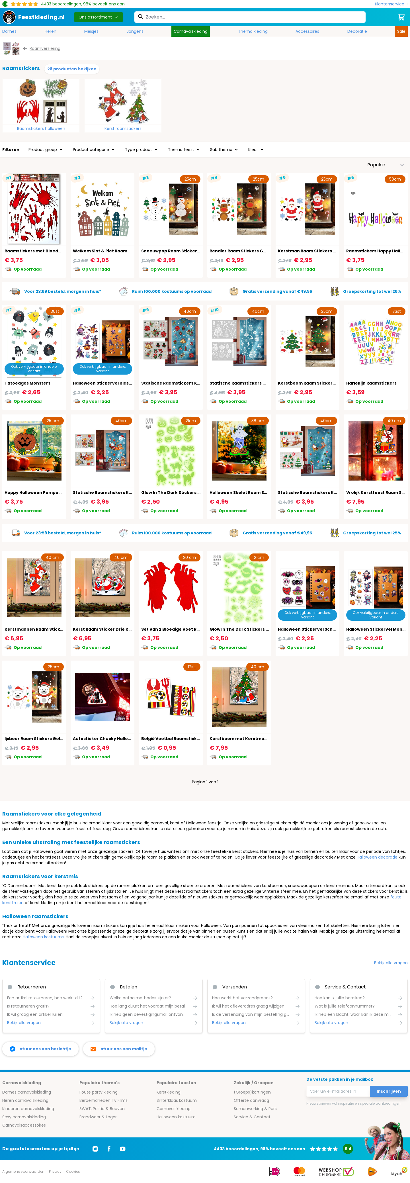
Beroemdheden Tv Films (103, 1100)
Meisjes (91, 31)
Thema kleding (253, 31)
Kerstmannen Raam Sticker (35, 629)
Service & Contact (252, 1117)
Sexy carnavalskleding (24, 1117)
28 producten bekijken (72, 69)
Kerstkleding (169, 1092)
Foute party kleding (98, 1092)
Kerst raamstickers (123, 128)
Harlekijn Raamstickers (371, 383)
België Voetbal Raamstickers (172, 738)
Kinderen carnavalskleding (28, 1109)
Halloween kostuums (43, 937)
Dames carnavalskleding (26, 1092)
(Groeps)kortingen (252, 1092)
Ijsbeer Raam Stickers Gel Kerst (39, 738)
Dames (9, 31)
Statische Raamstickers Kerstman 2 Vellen (324, 492)
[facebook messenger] (40, 1049)
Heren (50, 31)
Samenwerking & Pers (255, 1109)
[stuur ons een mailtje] (119, 1049)
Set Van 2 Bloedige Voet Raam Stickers (183, 629)
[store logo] (33, 17)
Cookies (73, 1171)
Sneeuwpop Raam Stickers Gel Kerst (180, 251)
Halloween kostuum (176, 1117)
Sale (401, 31)
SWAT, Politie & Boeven (102, 1109)
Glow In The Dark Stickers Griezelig (247, 629)
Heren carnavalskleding (25, 1100)
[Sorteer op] (386, 165)
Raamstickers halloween (41, 128)
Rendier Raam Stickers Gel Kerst (245, 251)
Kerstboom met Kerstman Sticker (247, 738)
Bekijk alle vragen (391, 963)
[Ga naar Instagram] (95, 1149)
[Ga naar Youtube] (123, 1149)
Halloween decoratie (377, 857)
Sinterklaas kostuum (177, 1100)
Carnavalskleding (191, 31)
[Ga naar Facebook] (109, 1149)
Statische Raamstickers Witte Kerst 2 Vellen (258, 383)
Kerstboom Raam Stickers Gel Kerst (317, 383)
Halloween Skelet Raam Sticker (243, 492)
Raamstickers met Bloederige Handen (46, 251)
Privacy (55, 1171)
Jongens (135, 31)
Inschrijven (389, 1091)
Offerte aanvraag (251, 1100)
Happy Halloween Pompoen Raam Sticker (49, 492)
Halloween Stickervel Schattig (310, 629)
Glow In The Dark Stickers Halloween (180, 492)
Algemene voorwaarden (23, 1171)
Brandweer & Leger (98, 1117)
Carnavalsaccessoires (24, 1125)
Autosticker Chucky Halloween (106, 738)
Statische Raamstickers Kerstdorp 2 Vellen (119, 492)
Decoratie (357, 31)
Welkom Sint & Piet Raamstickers (109, 251)
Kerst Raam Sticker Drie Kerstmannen (114, 629)
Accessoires (307, 31)
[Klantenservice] (391, 4)
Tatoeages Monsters (27, 383)
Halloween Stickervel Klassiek (105, 383)
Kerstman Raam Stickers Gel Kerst (315, 251)
